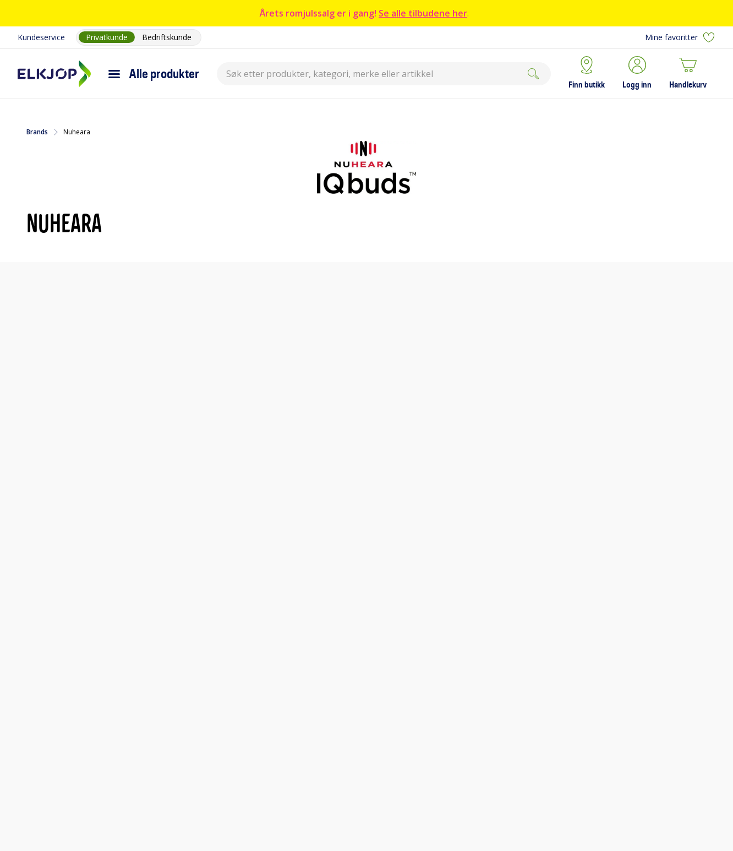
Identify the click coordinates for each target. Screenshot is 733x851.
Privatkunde (107, 37)
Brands (37, 132)
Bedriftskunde (167, 37)
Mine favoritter (680, 37)
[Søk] (533, 73)
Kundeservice (41, 37)
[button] (637, 73)
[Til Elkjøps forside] (54, 74)
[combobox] (384, 73)
